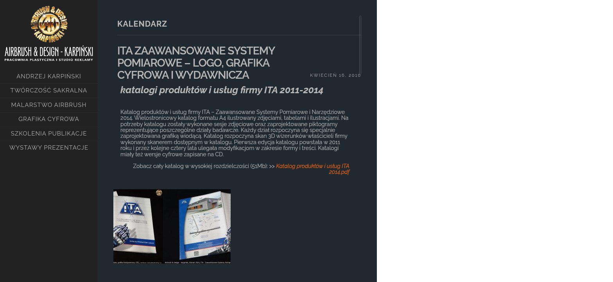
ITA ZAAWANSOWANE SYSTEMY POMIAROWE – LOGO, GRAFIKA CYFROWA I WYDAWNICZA (195, 62)
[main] (237, 141)
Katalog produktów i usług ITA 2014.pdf (313, 169)
